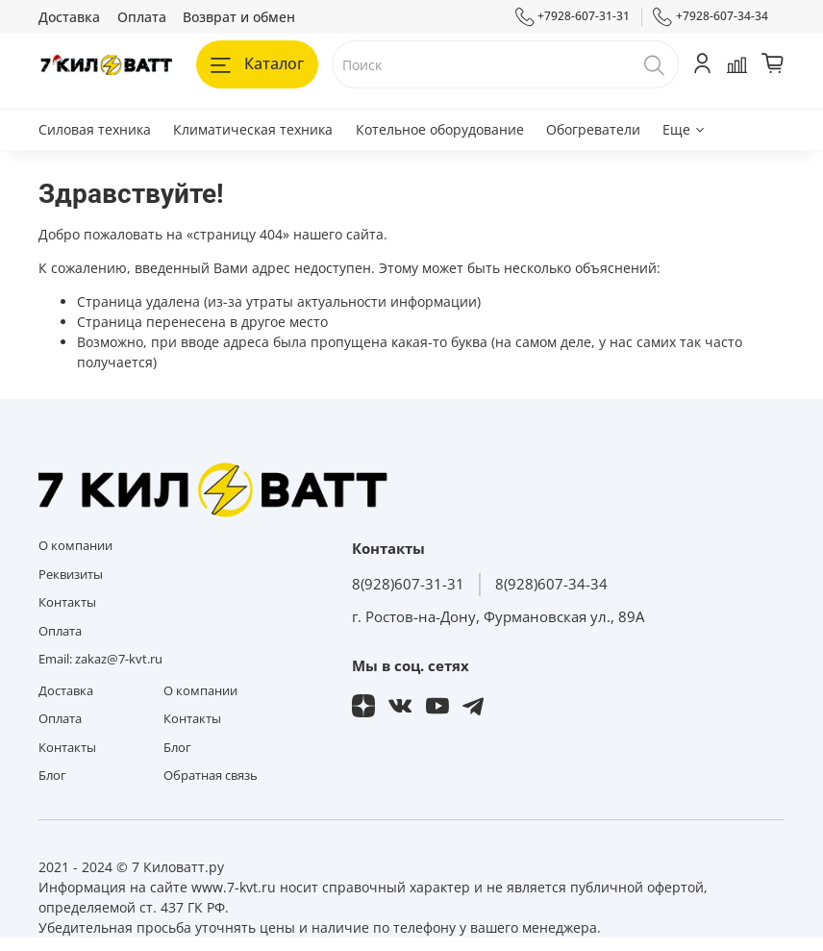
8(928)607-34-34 (551, 584)
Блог (52, 775)
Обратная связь (210, 775)
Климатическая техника (253, 129)
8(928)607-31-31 (408, 584)
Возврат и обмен (239, 17)
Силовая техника (94, 129)
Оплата (141, 17)
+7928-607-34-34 (710, 16)
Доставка (69, 17)
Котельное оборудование (440, 129)
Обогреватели (593, 129)
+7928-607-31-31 (573, 16)
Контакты (67, 602)
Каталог (257, 63)
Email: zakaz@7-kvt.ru (100, 659)
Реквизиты (70, 574)
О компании (75, 546)
